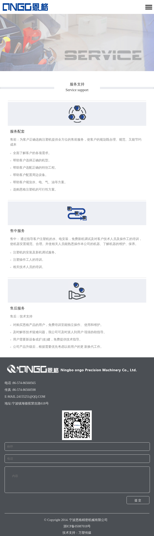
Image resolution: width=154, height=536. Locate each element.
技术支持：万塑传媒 (76, 532)
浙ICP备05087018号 (77, 526)
